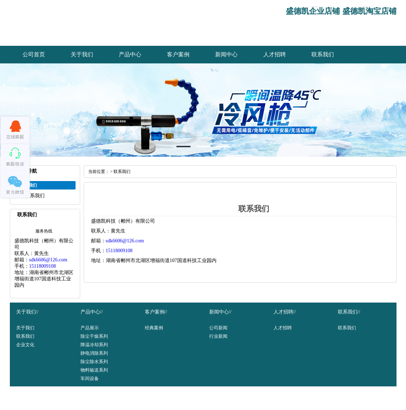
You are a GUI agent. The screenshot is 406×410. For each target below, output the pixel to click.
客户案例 (178, 54)
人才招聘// (284, 312)
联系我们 (322, 54)
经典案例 (154, 327)
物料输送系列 (94, 370)
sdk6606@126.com (48, 259)
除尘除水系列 (94, 361)
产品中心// (91, 312)
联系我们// (349, 312)
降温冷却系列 (94, 344)
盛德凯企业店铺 (313, 11)
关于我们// (27, 312)
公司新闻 (218, 327)
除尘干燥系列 (94, 336)
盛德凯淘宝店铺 (369, 11)
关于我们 (82, 54)
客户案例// (156, 312)
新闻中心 (226, 54)
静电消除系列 (94, 353)
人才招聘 (274, 54)
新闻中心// (220, 312)
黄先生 (41, 253)
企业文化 (25, 344)
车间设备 (89, 378)
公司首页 (33, 54)
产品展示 (89, 327)
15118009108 (42, 266)
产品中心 (130, 54)
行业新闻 (218, 336)
